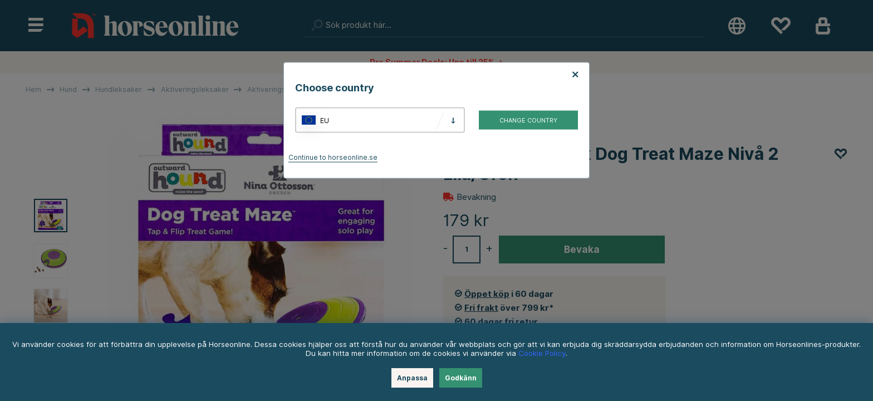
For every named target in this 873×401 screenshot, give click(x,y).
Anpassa (412, 378)
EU (324, 120)
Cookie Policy (542, 353)
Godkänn (461, 378)
